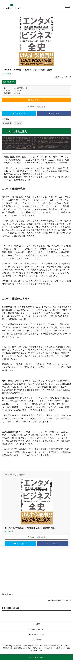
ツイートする (19, 113)
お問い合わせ (36, 640)
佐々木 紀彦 (7, 123)
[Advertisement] (36, 572)
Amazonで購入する (36, 107)
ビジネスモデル (9, 82)
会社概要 (36, 624)
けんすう (18, 123)
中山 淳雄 (5, 74)
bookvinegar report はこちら (59, 600)
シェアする (54, 113)
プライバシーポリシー (36, 629)
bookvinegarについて (36, 634)
